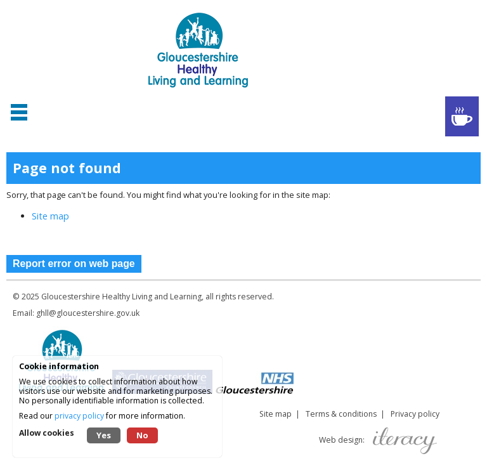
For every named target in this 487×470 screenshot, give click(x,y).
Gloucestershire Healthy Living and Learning (121, 296)
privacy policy (79, 415)
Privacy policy (415, 413)
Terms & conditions (341, 413)
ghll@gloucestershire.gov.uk (88, 313)
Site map (50, 216)
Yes (103, 435)
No (142, 435)
